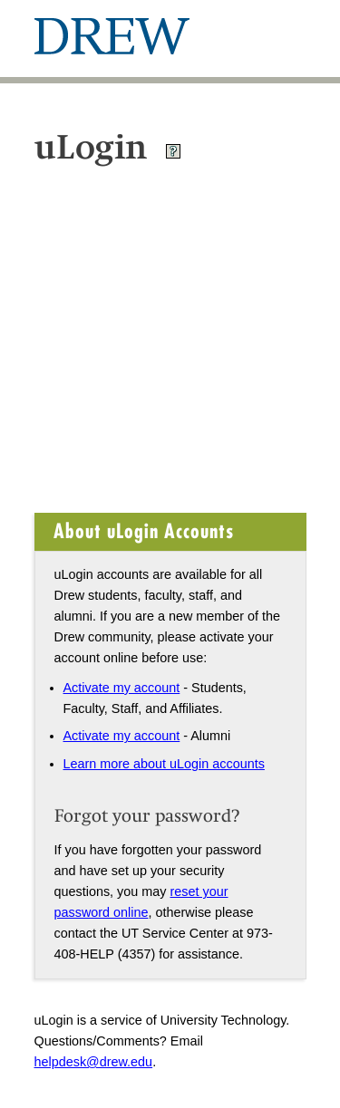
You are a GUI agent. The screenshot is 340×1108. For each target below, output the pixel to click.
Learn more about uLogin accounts (164, 763)
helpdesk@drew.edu (93, 1062)
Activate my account (121, 687)
